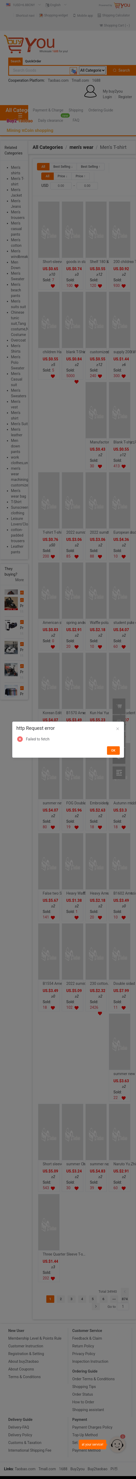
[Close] (118, 729)
